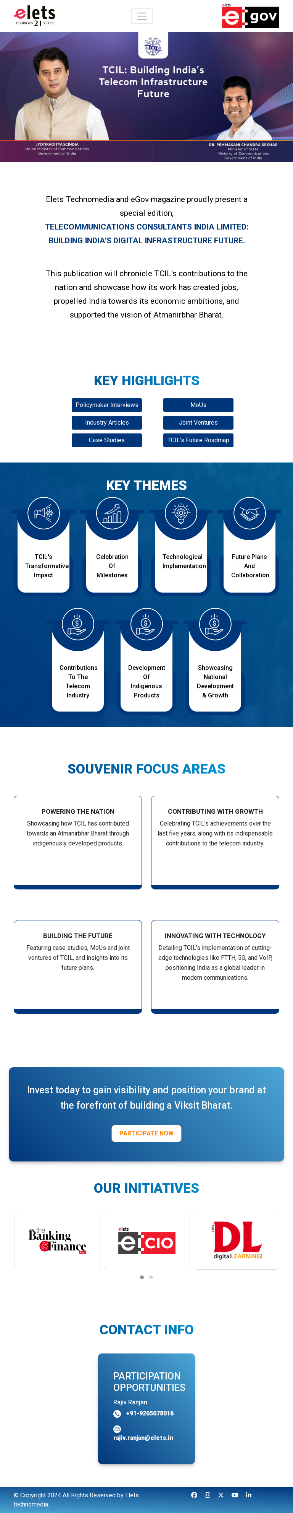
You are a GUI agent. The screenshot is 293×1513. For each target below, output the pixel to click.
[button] (141, 1277)
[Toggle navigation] (142, 16)
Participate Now (146, 1133)
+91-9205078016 (149, 1413)
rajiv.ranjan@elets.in (143, 1437)
